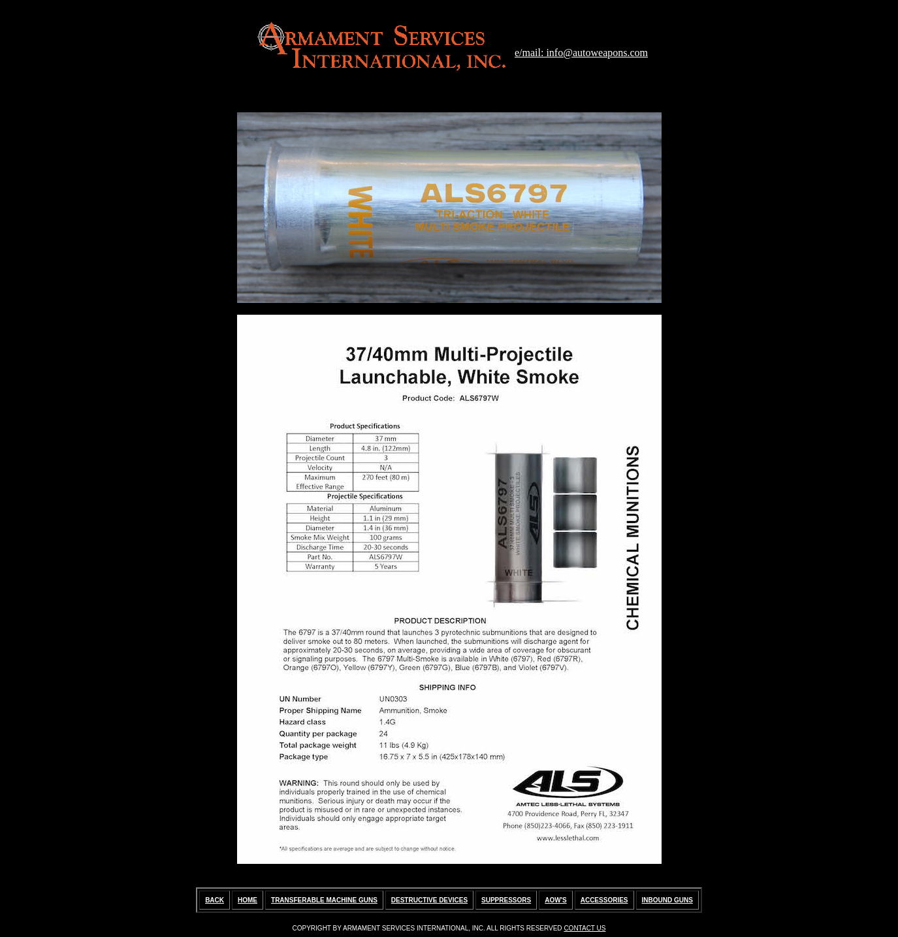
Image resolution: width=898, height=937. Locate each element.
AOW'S (556, 900)
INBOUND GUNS (667, 900)
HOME (247, 900)
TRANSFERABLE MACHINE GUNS (324, 900)
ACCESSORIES (604, 900)
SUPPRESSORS (506, 900)
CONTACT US (584, 928)
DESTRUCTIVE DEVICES (429, 900)
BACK (214, 900)
